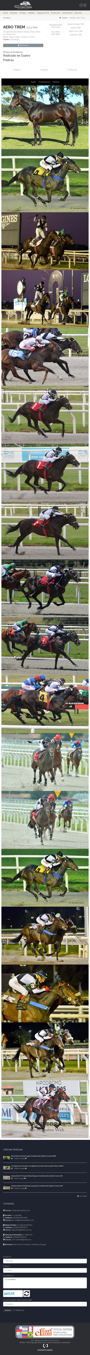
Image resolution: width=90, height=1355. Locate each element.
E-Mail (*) (6, 1266)
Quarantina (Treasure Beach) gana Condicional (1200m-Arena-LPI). (37, 1176)
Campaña (44, 70)
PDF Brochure (23, 45)
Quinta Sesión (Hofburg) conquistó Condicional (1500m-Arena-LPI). (37, 1185)
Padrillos (31, 13)
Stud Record (67, 13)
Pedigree (16, 70)
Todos (33, 82)
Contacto (7, 18)
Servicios (78, 13)
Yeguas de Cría (43, 13)
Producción (55, 13)
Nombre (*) (7, 1257)
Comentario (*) (8, 1275)
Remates (13, 13)
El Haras (23, 13)
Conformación (44, 82)
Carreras (56, 82)
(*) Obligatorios (18, 1310)
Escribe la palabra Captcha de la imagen (17, 1300)
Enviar (8, 1310)
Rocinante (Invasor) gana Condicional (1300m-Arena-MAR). (33, 1156)
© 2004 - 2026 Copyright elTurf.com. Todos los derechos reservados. (45, 1342)
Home (5, 13)
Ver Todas (82, 1196)
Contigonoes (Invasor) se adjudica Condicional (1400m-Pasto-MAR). (37, 1166)
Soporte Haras (45, 1350)
